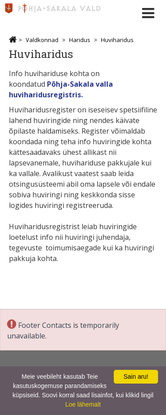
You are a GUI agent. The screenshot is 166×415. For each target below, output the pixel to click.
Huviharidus (117, 40)
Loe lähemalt (82, 404)
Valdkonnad (42, 40)
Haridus (79, 40)
